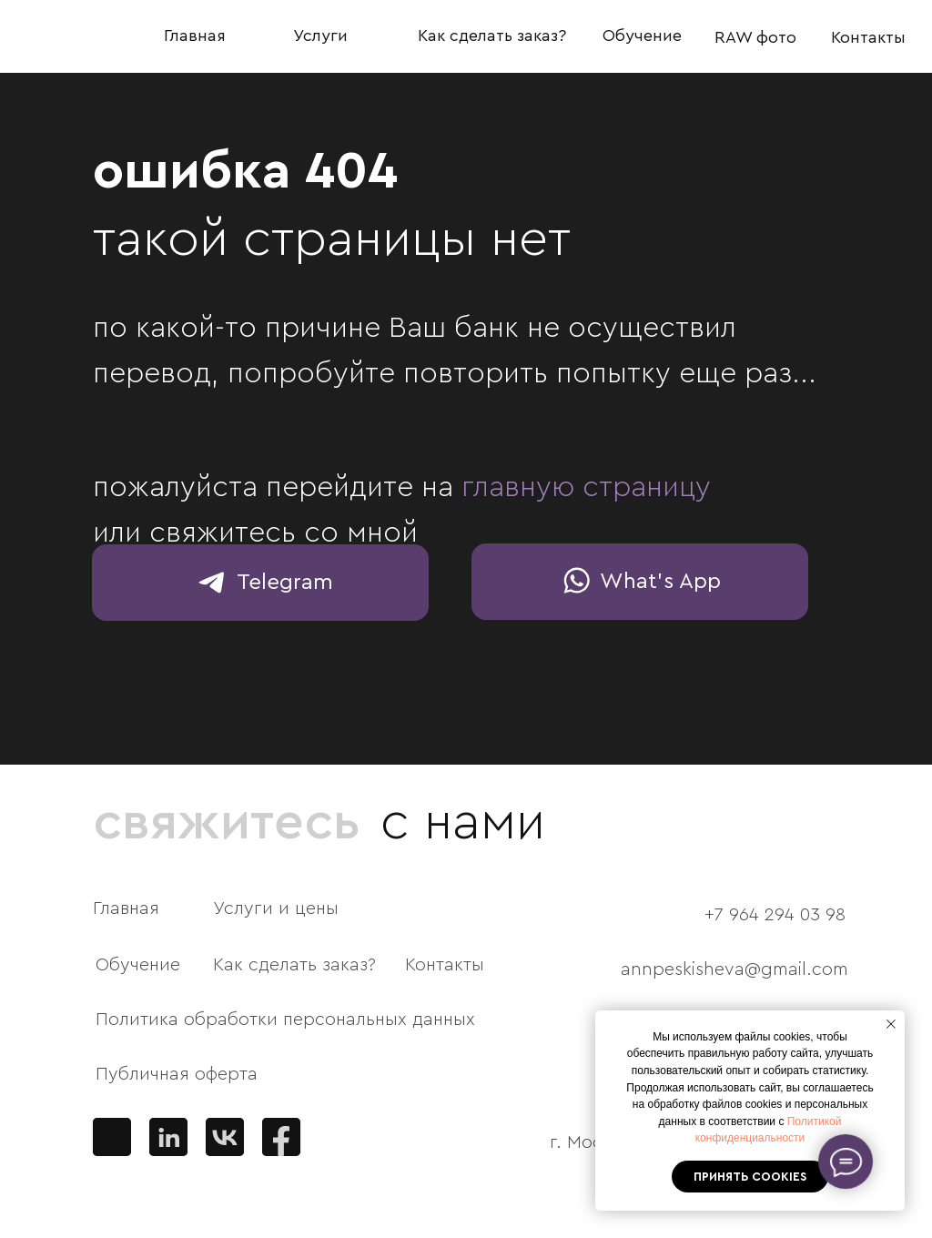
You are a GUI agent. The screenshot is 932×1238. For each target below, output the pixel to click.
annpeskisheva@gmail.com (734, 969)
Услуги (320, 35)
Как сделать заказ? (492, 35)
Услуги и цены (276, 908)
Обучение (642, 35)
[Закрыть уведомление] (891, 1024)
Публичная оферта (177, 1074)
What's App (660, 582)
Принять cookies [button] (750, 1176)
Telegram (285, 583)
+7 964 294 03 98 (775, 915)
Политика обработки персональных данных (285, 1019)
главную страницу (586, 487)
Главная (195, 35)
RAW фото (755, 37)
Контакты (868, 37)
